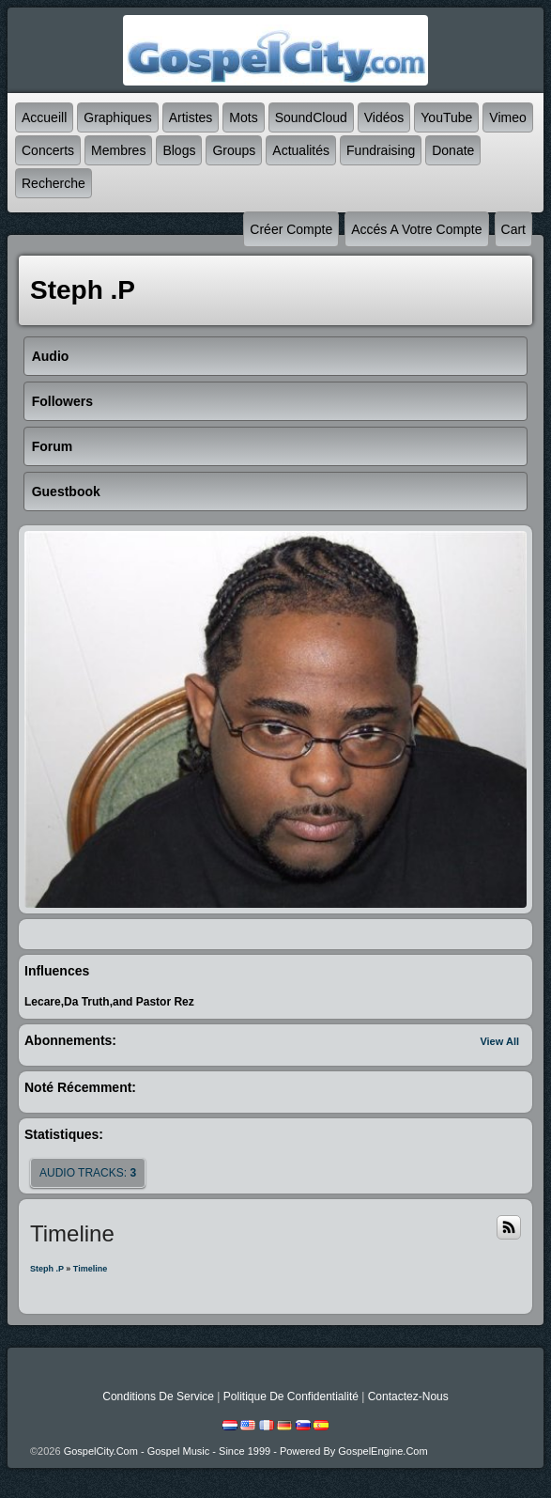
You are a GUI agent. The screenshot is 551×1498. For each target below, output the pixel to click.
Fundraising (380, 150)
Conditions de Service (158, 1396)
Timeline (90, 1268)
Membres (118, 150)
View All (499, 1041)
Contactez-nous (408, 1396)
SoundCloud (311, 117)
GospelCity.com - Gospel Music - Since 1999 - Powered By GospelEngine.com (246, 1451)
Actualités (300, 150)
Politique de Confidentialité (291, 1396)
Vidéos (384, 117)
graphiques (117, 117)
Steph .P (47, 1268)
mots (243, 117)
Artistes (191, 117)
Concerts (48, 150)
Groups (233, 150)
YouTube (446, 117)
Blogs (178, 150)
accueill (44, 117)
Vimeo (507, 117)
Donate (453, 150)
